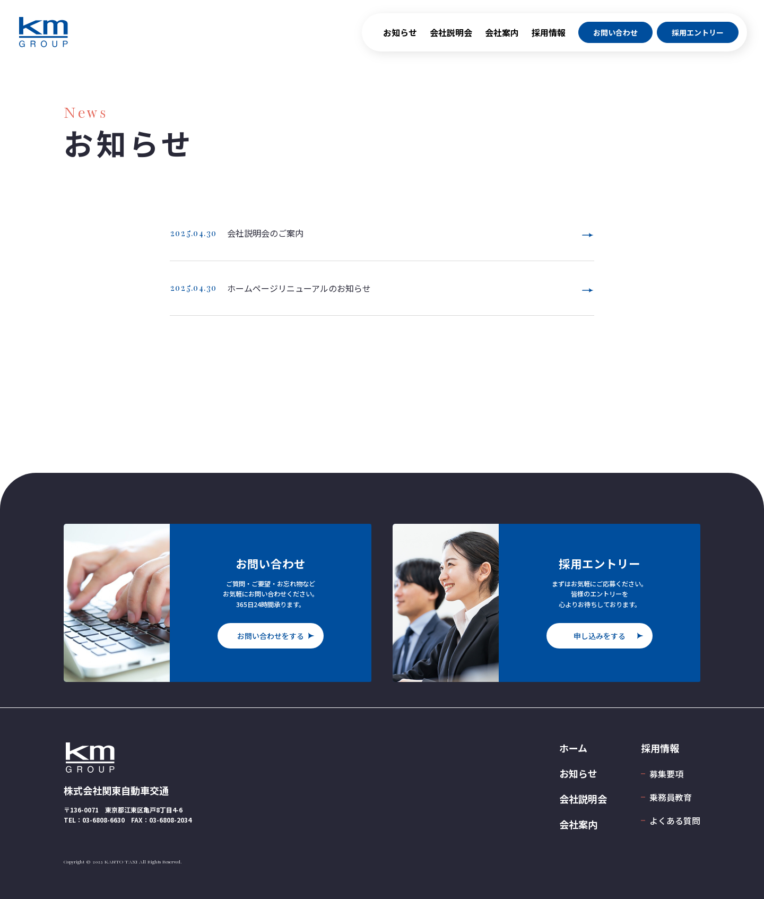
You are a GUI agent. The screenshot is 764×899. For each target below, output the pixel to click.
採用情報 (549, 36)
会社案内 (502, 36)
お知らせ (400, 36)
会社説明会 (451, 36)
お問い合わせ (615, 36)
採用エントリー (698, 36)
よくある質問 (674, 820)
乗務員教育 (670, 797)
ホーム (573, 748)
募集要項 (666, 773)
